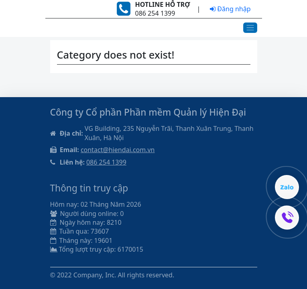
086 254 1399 (106, 162)
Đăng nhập (230, 8)
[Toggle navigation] (250, 27)
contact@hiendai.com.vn (118, 149)
